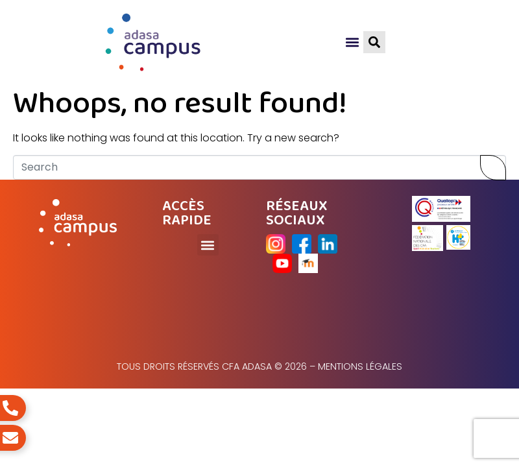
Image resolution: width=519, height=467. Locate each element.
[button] (352, 42)
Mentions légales (360, 366)
